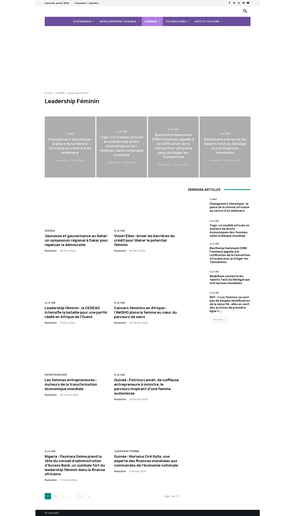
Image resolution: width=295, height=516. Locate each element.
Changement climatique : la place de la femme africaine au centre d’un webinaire (229, 207)
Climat (70, 133)
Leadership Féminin (126, 451)
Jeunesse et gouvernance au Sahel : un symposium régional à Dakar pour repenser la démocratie (76, 240)
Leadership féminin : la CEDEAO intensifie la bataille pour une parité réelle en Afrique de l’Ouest (76, 312)
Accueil (48, 93)
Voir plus (219, 319)
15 (80, 496)
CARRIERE (60, 93)
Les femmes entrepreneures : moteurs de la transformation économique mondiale (71, 384)
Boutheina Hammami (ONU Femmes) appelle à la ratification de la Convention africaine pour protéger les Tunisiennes (230, 255)
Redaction (51, 250)
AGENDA (50, 230)
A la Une (121, 131)
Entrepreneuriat (56, 374)
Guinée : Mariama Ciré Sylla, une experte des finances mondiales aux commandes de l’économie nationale (146, 461)
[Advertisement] (147, 58)
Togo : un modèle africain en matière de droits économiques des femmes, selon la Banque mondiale (229, 231)
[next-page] (88, 496)
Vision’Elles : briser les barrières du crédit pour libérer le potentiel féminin (144, 240)
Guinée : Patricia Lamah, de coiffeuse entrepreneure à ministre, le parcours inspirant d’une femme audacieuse (146, 386)
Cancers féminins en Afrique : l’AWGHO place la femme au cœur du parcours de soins (145, 312)
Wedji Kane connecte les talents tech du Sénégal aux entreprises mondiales (230, 279)
